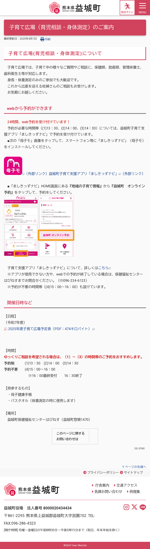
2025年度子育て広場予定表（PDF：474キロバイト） (49, 329)
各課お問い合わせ (108, 492)
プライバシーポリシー (103, 473)
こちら (104, 268)
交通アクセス (126, 485)
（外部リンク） (26, 174)
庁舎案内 (101, 485)
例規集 (135, 492)
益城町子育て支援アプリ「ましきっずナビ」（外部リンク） (97, 174)
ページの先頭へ (135, 466)
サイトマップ (133, 473)
